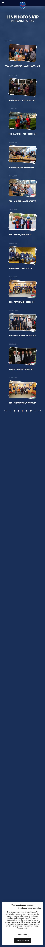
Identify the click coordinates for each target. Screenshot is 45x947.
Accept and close (22, 940)
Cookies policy (22, 928)
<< (5, 410)
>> (39, 410)
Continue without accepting (29, 908)
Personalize (22, 934)
